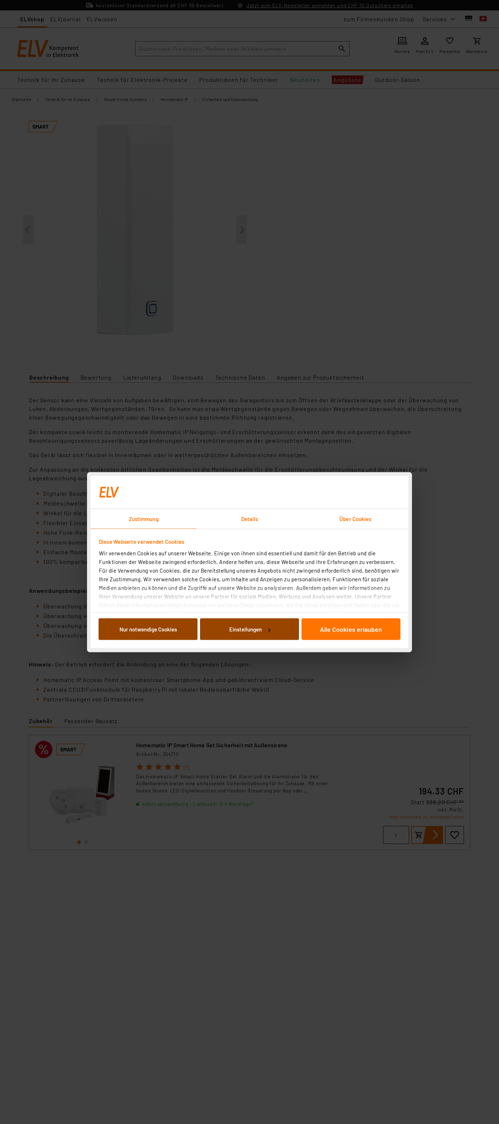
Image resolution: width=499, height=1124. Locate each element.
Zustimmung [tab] (144, 518)
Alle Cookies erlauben (351, 629)
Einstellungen (249, 629)
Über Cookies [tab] (355, 518)
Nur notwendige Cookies (148, 629)
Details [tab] (249, 518)
